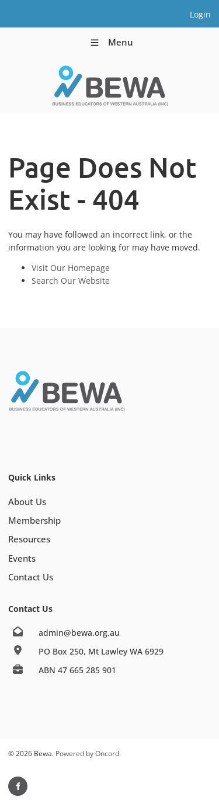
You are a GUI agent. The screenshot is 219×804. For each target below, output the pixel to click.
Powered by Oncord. (88, 753)
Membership (34, 520)
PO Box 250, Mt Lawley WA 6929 (101, 651)
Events (22, 558)
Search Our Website (71, 280)
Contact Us (30, 577)
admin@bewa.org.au (79, 632)
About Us (27, 501)
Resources (29, 539)
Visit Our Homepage (71, 267)
